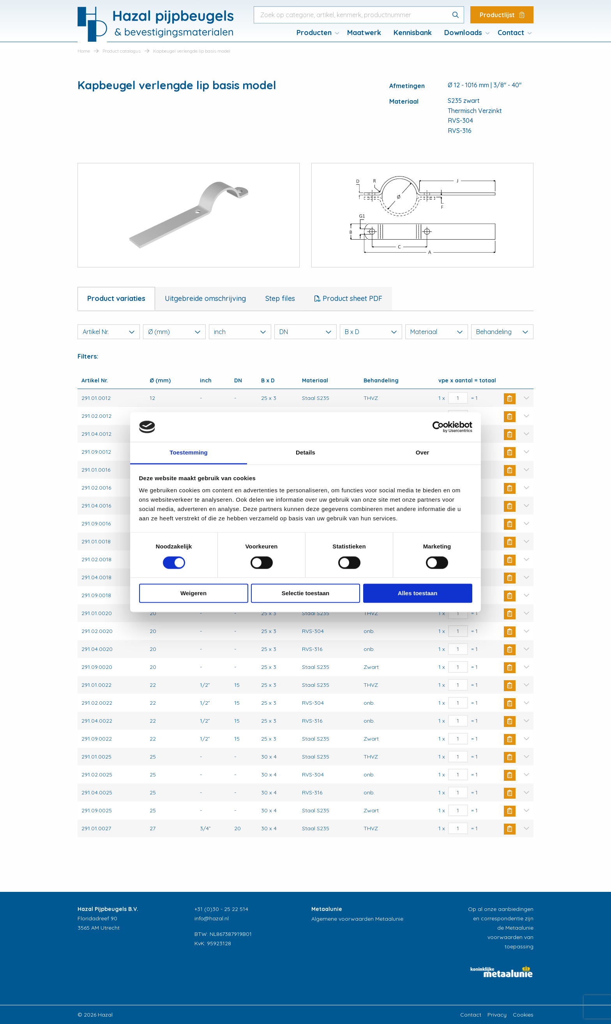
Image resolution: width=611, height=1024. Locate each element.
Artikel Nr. (109, 332)
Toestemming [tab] (189, 452)
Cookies (523, 1015)
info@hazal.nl (211, 918)
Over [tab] (422, 452)
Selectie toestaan (306, 593)
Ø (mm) (174, 332)
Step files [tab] (280, 298)
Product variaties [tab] (116, 298)
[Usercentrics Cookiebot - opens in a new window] (438, 427)
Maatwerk (364, 32)
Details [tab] (305, 452)
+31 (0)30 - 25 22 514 (221, 909)
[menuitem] (315, 32)
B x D (371, 332)
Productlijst (502, 15)
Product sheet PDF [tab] (351, 298)
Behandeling (502, 332)
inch (240, 332)
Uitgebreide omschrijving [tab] (205, 298)
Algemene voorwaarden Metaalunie (357, 918)
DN (305, 332)
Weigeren (193, 593)
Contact (511, 32)
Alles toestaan (418, 593)
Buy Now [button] (510, 398)
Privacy (497, 1015)
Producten (314, 32)
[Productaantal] (458, 398)
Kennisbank (413, 32)
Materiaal (436, 332)
